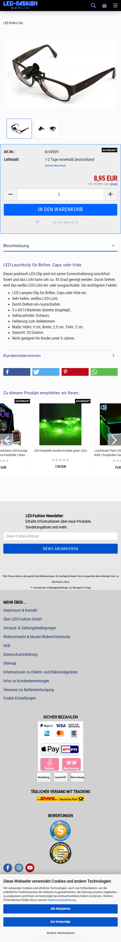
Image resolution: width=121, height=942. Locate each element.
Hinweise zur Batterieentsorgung (28, 689)
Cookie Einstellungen (19, 698)
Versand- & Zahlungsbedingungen (29, 628)
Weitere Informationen (60, 933)
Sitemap (9, 663)
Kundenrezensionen (22, 355)
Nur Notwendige (60, 921)
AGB (6, 645)
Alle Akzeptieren (60, 908)
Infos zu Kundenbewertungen (26, 681)
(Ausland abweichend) (55, 165)
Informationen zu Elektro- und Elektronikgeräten (40, 672)
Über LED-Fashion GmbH (22, 619)
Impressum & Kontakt (20, 610)
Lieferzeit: (11, 159)
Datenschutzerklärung (62, 900)
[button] (16, 372)
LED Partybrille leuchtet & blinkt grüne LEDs (60, 450)
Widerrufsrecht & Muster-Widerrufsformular (36, 636)
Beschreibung (16, 245)
